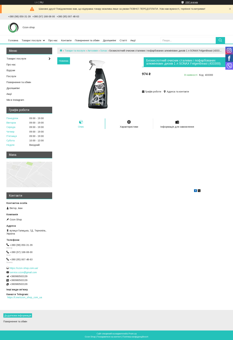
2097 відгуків (191, 2)
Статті (123, 40)
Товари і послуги (31, 40)
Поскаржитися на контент (109, 337)
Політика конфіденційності (135, 337)
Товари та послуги (75, 50)
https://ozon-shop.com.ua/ (24, 268)
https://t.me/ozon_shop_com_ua (24, 297)
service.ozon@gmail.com (23, 272)
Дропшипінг (109, 40)
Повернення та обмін (87, 40)
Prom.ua (133, 334)
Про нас (53, 40)
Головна (13, 40)
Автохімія (92, 50)
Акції (133, 40)
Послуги (11, 76)
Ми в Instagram (15, 99)
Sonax (103, 50)
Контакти (66, 40)
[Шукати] (220, 40)
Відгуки (10, 70)
